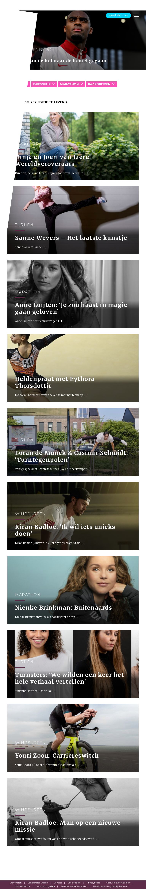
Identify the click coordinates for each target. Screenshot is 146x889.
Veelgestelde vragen (38, 882)
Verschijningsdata (45, 886)
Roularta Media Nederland (74, 886)
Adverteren (16, 882)
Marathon (69, 84)
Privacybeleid (93, 882)
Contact (58, 882)
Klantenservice (22, 886)
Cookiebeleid (74, 882)
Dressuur (42, 84)
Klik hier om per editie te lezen (37, 102)
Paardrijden (99, 84)
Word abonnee (118, 15)
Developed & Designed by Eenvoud (110, 886)
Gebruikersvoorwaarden (118, 882)
